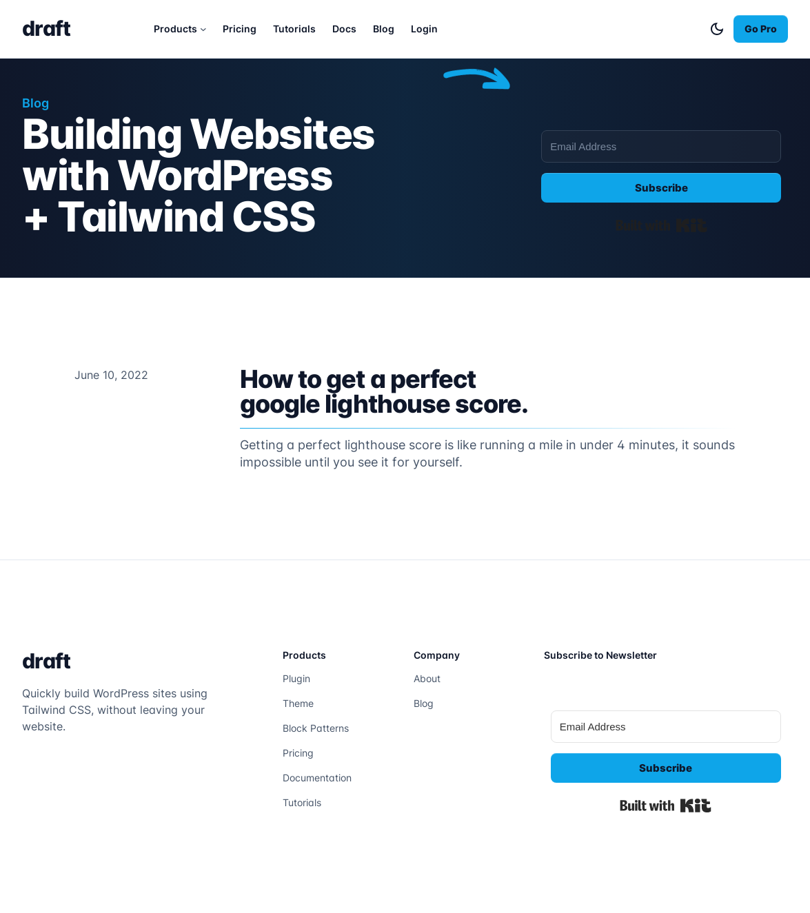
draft (46, 28)
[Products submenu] (203, 28)
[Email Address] (661, 146)
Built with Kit (661, 225)
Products (175, 28)
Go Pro (761, 28)
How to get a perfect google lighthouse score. (384, 391)
